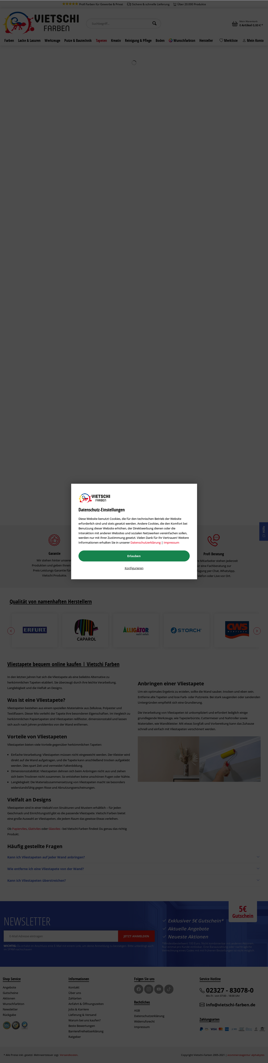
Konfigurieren (134, 568)
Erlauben (134, 556)
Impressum (171, 542)
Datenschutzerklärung (145, 542)
